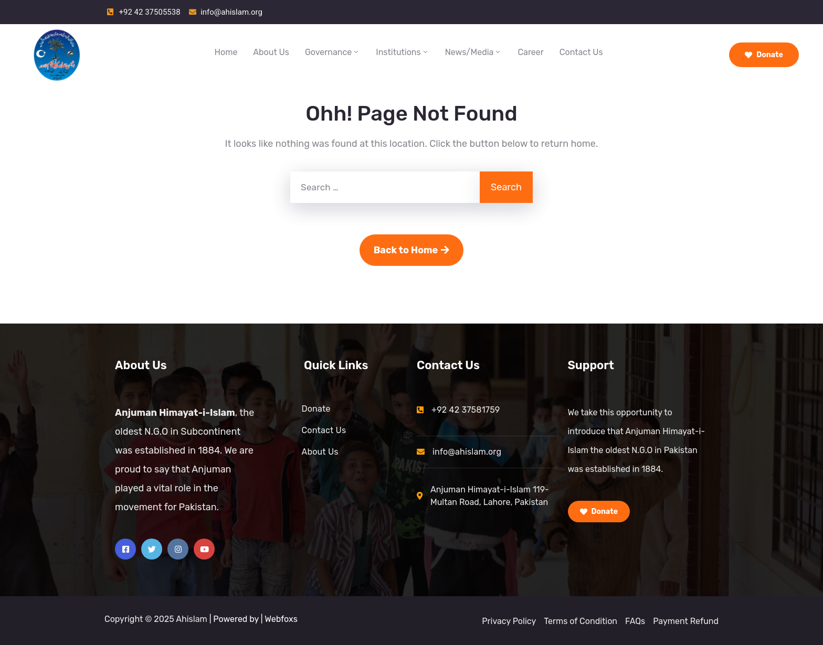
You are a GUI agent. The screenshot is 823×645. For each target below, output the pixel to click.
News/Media (473, 52)
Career (530, 52)
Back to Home (412, 250)
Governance (332, 52)
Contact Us (581, 52)
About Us (271, 52)
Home (226, 52)
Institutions (402, 52)
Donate (764, 54)
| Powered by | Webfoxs (253, 619)
